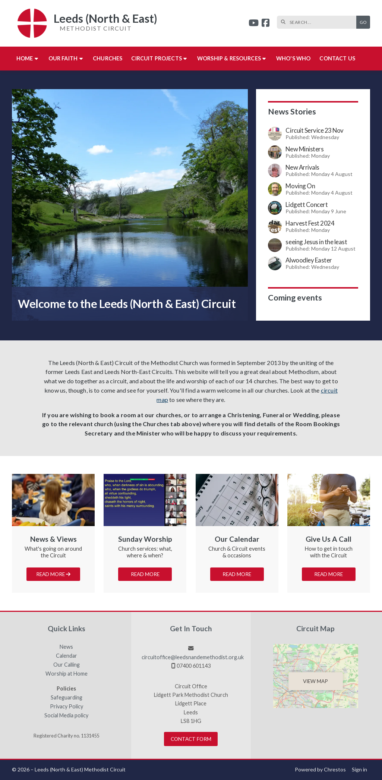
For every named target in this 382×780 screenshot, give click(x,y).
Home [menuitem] (24, 58)
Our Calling (66, 665)
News (66, 647)
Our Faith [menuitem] (63, 58)
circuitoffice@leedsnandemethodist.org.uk (193, 657)
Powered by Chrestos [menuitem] (320, 769)
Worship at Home (66, 674)
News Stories (292, 111)
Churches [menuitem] (107, 58)
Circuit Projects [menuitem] (156, 58)
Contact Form (191, 739)
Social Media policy (66, 715)
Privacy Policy (66, 707)
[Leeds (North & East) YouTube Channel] (254, 23)
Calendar (66, 656)
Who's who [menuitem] (293, 58)
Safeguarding (66, 698)
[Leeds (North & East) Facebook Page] (265, 23)
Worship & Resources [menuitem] (229, 58)
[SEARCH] (318, 22)
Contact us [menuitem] (337, 58)
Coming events (295, 297)
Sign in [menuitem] (359, 769)
